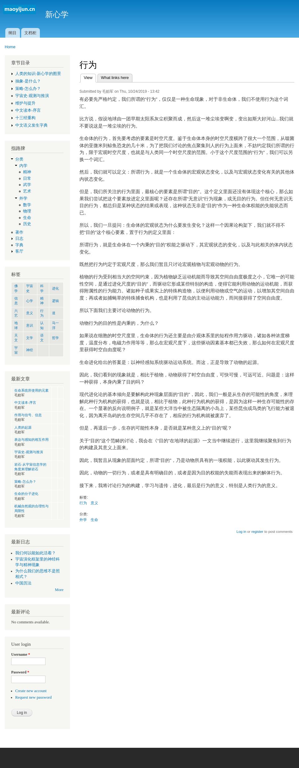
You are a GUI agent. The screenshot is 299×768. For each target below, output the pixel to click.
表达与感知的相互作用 (31, 439)
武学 (27, 185)
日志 (19, 238)
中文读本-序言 (28, 110)
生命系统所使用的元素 (31, 390)
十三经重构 (25, 118)
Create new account (31, 691)
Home (10, 46)
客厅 (19, 251)
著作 (19, 232)
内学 (23, 166)
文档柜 (30, 32)
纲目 (12, 32)
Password (20, 672)
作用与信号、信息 (28, 415)
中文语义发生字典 (31, 125)
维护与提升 (25, 103)
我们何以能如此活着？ (35, 553)
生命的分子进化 (26, 494)
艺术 (27, 191)
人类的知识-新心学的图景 (38, 74)
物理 (27, 211)
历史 (27, 224)
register (257, 531)
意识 (29, 325)
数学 (27, 205)
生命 (27, 218)
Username (20, 654)
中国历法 (23, 583)
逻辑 (55, 301)
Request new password (33, 697)
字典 (19, 245)
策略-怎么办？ (28, 88)
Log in (241, 531)
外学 (23, 198)
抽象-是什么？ (28, 81)
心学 (29, 301)
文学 (29, 338)
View (90, 77)
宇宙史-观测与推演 (32, 96)
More (59, 590)
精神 (27, 172)
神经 (29, 350)
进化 (55, 288)
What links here (115, 77)
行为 (83, 503)
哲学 (55, 338)
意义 (29, 313)
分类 (19, 159)
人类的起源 (22, 427)
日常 (27, 178)
